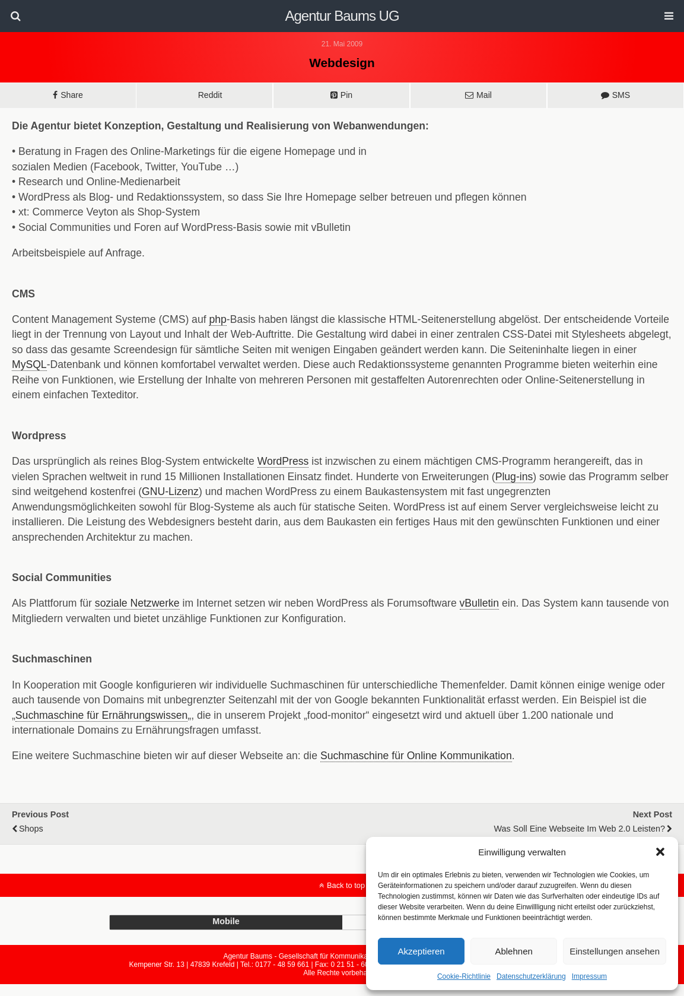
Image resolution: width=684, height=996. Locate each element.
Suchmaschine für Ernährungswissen (101, 715)
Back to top (346, 885)
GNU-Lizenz (170, 491)
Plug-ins (514, 477)
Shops (31, 828)
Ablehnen (513, 951)
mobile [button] (226, 921)
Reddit (210, 95)
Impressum (589, 976)
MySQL (29, 364)
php (217, 319)
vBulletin (480, 603)
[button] (660, 852)
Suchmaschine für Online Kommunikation (416, 756)
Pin (346, 95)
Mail (484, 95)
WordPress (283, 461)
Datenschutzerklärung (531, 976)
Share (72, 95)
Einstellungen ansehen (615, 951)
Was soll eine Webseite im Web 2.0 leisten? (580, 828)
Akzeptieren (420, 951)
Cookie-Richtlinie (464, 976)
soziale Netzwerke (137, 603)
